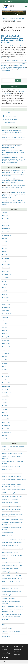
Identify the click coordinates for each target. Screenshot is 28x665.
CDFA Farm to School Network (10, 499)
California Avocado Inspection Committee (13, 446)
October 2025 (5, 232)
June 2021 (4, 402)
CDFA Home (4, 18)
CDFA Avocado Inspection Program (11, 466)
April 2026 (4, 212)
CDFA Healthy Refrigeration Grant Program (13, 539)
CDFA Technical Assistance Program (11, 591)
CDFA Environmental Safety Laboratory (12, 496)
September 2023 (6, 314)
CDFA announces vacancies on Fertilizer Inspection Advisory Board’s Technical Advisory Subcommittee (12, 145)
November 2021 (6, 386)
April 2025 (4, 251)
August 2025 (5, 238)
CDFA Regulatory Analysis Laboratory (11, 575)
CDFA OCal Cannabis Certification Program (13, 555)
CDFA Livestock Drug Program (10, 552)
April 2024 (4, 291)
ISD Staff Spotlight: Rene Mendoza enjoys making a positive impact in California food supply (13, 39)
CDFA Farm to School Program (10, 502)
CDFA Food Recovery (7, 532)
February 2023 (5, 337)
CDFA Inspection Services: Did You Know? (12, 549)
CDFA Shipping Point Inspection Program (12, 581)
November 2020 (6, 425)
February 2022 (5, 376)
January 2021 (5, 419)
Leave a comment (5, 70)
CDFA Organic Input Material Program (12, 562)
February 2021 (5, 415)
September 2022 (6, 353)
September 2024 (6, 274)
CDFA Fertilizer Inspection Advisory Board (12, 519)
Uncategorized (6, 636)
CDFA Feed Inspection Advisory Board (11, 506)
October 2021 (5, 389)
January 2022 (5, 379)
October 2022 (5, 350)
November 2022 (6, 346)
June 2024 (4, 284)
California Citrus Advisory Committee (11, 450)
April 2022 (4, 369)
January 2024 (5, 301)
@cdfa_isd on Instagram (9, 119)
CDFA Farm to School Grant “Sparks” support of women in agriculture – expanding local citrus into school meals (13, 139)
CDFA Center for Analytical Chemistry (11, 476)
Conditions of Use (18, 646)
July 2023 (4, 320)
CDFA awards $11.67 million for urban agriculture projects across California (13, 202)
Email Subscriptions (8, 122)
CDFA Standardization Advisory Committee (13, 585)
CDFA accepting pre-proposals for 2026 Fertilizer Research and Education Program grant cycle (13, 152)
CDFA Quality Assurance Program (10, 572)
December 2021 (6, 383)
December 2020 (6, 422)
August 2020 (5, 435)
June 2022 (4, 363)
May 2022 (4, 366)
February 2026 (5, 218)
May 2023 (4, 327)
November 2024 (6, 268)
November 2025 (6, 228)
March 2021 (5, 412)
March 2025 (5, 255)
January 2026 (5, 222)
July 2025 (4, 241)
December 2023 (6, 304)
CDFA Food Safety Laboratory (9, 535)
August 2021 (5, 396)
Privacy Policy (5, 649)
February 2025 (5, 258)
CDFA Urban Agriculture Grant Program (12, 595)
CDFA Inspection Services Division (10, 545)
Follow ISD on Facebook (9, 112)
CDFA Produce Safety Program (10, 568)
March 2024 (5, 294)
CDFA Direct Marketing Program (14, 60)
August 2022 (5, 356)
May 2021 (4, 406)
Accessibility (17, 649)
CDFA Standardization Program (10, 588)
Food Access (21, 69)
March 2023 (5, 333)
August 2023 (5, 317)
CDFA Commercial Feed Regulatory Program (13, 489)
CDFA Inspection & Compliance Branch (12, 542)
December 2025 (6, 225)
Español (16, 652)
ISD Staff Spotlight (7, 628)
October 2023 (5, 310)
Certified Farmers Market (16, 63)
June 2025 (4, 245)
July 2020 (4, 438)
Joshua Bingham (20, 46)
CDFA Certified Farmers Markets (18, 67)
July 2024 (4, 281)
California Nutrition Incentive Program (12, 453)
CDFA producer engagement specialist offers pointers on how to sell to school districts (12, 180)
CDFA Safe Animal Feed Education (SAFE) (12, 578)
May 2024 (4, 287)
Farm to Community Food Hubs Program (12, 606)
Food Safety (5, 619)
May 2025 (4, 248)
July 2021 (4, 399)
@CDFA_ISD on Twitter (9, 116)
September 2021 (6, 392)
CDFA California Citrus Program (10, 469)
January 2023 (5, 340)
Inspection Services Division (17, 18)
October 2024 (5, 271)
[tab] (25, 1)
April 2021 (4, 409)
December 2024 (6, 264)
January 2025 (5, 261)
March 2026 (5, 215)
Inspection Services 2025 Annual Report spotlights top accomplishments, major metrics (12, 132)
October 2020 (5, 429)
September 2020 (6, 432)
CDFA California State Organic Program (12, 473)
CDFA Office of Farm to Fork (9, 558)
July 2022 (4, 360)
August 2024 (5, 278)
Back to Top (4, 646)
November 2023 (6, 307)
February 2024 (5, 297)
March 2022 (5, 373)
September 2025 (6, 235)
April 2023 (4, 330)
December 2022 (6, 343)
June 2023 (4, 323)
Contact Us (17, 654)
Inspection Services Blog (9, 20)
